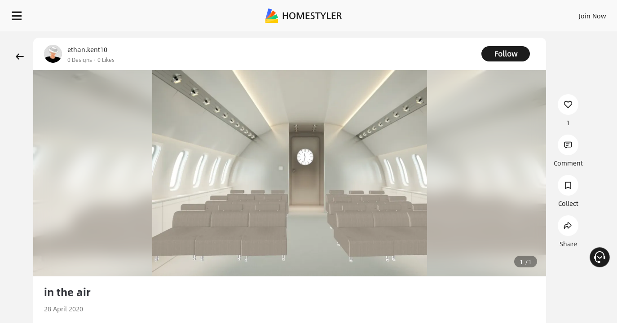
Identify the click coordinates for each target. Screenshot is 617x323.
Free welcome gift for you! (432, 35)
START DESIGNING (572, 13)
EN (515, 13)
